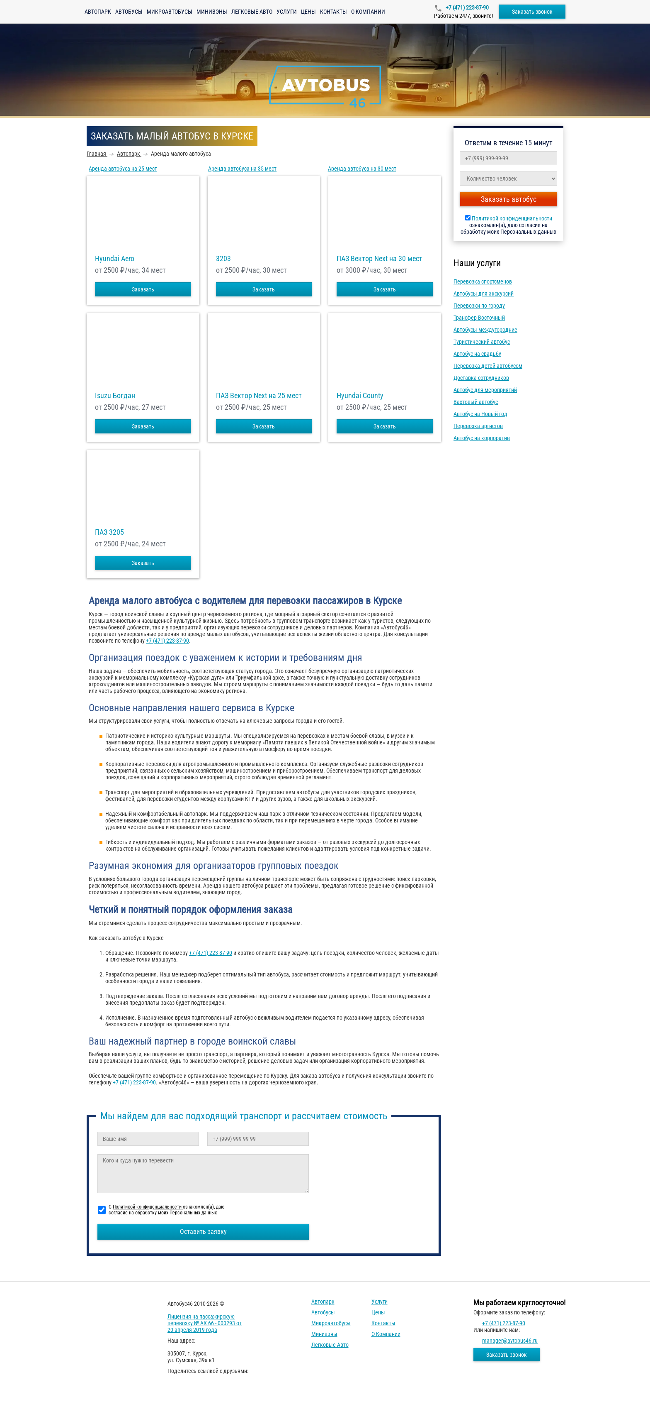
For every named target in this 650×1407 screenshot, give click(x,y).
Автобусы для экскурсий (484, 293)
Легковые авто (251, 11)
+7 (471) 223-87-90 (466, 7)
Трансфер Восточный (479, 317)
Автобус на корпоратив (482, 438)
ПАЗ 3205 (109, 532)
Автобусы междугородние (485, 329)
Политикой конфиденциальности (512, 218)
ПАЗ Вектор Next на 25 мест (259, 395)
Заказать (143, 289)
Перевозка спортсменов (483, 281)
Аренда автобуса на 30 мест (362, 168)
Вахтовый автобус (476, 402)
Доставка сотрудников (481, 377)
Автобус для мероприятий (485, 390)
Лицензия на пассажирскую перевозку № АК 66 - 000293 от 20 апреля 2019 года (204, 1323)
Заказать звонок (532, 11)
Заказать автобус (508, 199)
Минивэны (211, 11)
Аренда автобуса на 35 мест (242, 168)
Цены (308, 11)
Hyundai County (360, 395)
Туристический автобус (482, 341)
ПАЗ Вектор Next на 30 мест (379, 258)
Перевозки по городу (479, 305)
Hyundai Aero (114, 258)
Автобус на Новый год (480, 414)
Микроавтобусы (169, 11)
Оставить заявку (203, 1232)
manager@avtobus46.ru (510, 1340)
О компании (368, 11)
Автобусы (129, 11)
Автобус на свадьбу (477, 353)
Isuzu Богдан (115, 395)
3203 (223, 258)
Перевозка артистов (478, 426)
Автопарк (98, 11)
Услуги (286, 11)
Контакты (333, 11)
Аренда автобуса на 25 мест (123, 168)
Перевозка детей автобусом (488, 365)
